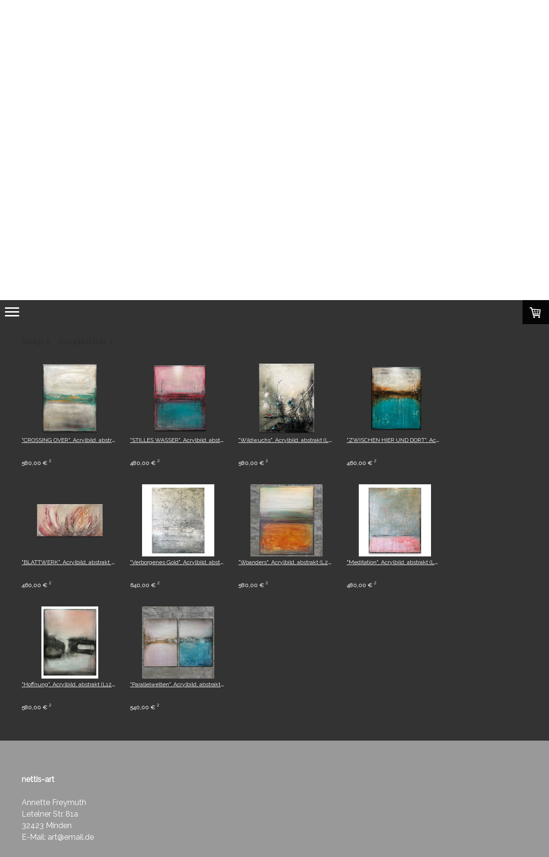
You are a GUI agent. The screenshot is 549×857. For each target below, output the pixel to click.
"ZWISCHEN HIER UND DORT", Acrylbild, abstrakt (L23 (418, 440)
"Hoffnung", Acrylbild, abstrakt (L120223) (74, 684)
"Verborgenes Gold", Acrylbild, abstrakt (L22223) (192, 562)
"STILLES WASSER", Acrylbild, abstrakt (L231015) (193, 440)
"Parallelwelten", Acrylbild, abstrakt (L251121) (187, 684)
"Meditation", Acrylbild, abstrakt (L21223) (399, 562)
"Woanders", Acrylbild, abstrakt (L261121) (290, 562)
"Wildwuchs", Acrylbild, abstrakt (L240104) (293, 440)
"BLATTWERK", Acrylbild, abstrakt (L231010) (79, 562)
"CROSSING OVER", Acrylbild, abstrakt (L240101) (84, 440)
